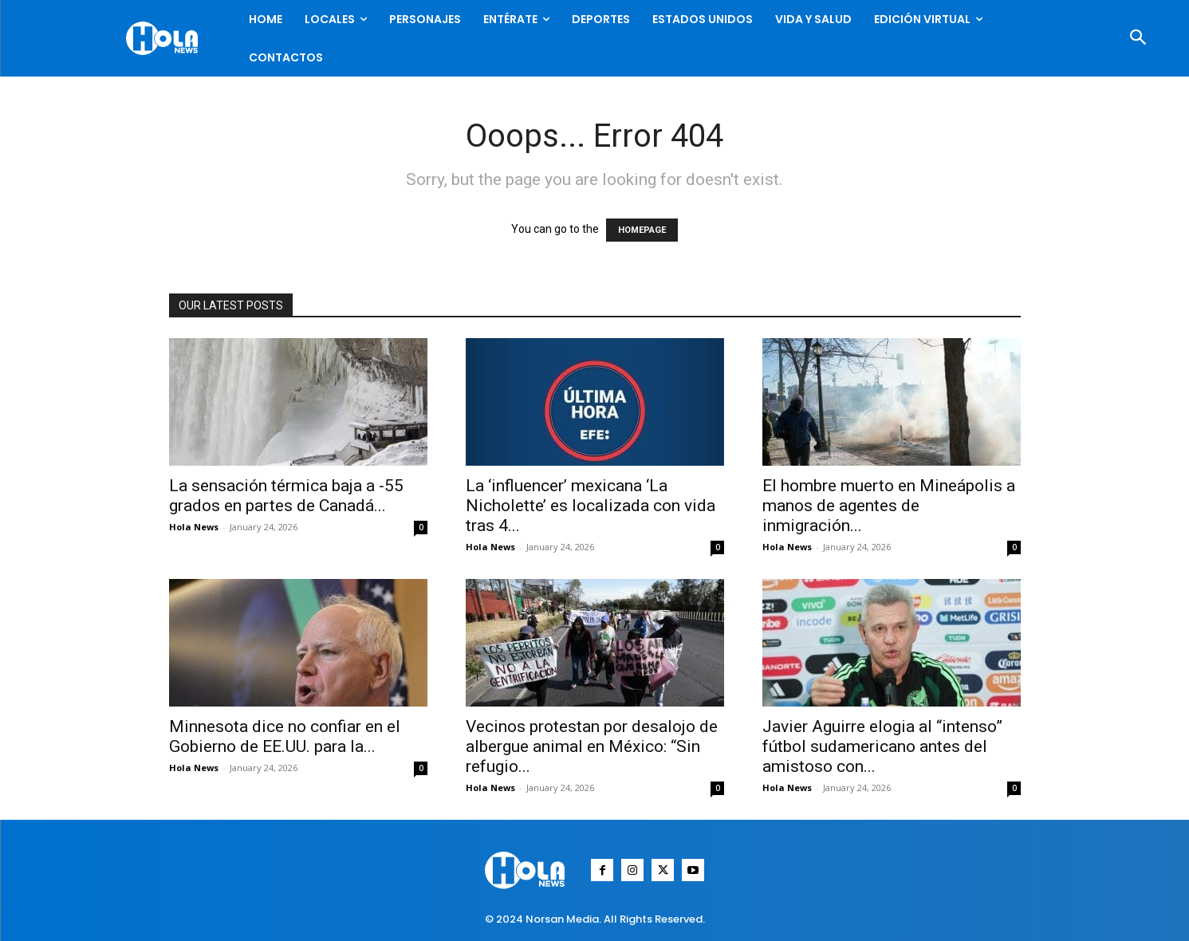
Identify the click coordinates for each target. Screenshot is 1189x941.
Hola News (194, 527)
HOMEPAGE (642, 230)
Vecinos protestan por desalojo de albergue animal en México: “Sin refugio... (592, 746)
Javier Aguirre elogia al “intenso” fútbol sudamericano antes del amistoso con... (882, 746)
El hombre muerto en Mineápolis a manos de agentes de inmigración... (888, 505)
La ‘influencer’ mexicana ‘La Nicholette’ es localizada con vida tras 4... (590, 505)
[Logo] (166, 38)
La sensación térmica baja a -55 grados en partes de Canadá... (286, 495)
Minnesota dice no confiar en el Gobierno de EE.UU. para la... (284, 736)
